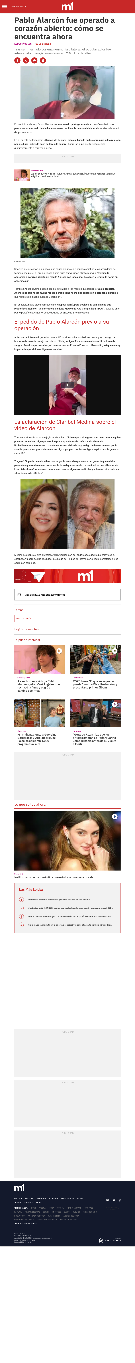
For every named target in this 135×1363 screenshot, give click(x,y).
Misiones (56, 1212)
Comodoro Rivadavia (24, 1220)
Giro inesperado (23, 678)
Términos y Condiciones (25, 1224)
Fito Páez (89, 1208)
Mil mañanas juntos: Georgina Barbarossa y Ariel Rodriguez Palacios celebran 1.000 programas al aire (36, 739)
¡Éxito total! (22, 731)
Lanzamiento (78, 678)
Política (18, 1199)
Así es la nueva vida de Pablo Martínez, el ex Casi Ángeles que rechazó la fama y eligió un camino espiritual (73, 175)
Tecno (80, 1199)
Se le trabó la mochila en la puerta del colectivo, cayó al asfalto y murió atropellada (70, 924)
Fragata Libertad (32, 1212)
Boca (51, 1208)
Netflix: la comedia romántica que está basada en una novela (53, 877)
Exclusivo (77, 731)
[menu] (6, 6)
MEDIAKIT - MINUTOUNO (23, 1235)
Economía (41, 1199)
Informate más (37, 170)
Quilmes (76, 1212)
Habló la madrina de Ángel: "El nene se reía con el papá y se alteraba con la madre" (70, 916)
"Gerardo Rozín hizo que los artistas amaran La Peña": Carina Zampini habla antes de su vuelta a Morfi (94, 739)
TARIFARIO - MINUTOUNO (23, 1237)
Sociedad (29, 1199)
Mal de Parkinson (68, 1220)
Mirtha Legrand (74, 1208)
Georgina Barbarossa (47, 1220)
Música (60, 1208)
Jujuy (67, 1212)
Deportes (53, 1199)
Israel (46, 1212)
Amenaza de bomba (36, 1216)
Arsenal (42, 1208)
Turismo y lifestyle (23, 1203)
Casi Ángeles (54, 1216)
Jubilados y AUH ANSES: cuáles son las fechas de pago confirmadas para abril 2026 (70, 908)
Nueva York (19, 1216)
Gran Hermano (90, 1212)
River (33, 1208)
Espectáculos (23, 43)
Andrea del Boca (71, 1216)
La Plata (18, 1212)
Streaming (18, 874)
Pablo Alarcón (23, 618)
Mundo (39, 1203)
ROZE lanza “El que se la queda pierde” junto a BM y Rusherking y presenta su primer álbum (95, 684)
